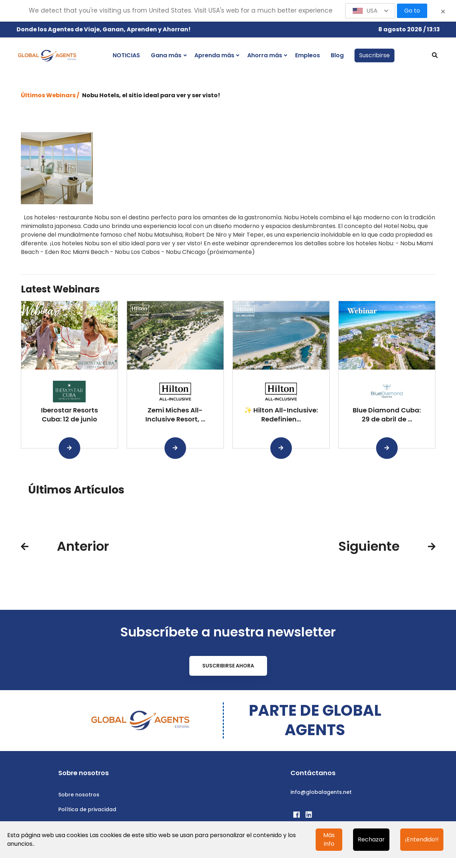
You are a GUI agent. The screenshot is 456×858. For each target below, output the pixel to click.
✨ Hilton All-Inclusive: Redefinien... (281, 415)
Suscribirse (374, 55)
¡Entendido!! (422, 839)
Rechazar (371, 839)
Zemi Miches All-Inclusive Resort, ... (175, 415)
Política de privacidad (87, 809)
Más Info (329, 839)
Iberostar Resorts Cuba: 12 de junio (69, 415)
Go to (412, 10)
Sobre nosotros (78, 794)
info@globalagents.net (321, 792)
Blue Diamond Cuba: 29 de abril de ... (387, 415)
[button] (370, 10)
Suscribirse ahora (228, 665)
